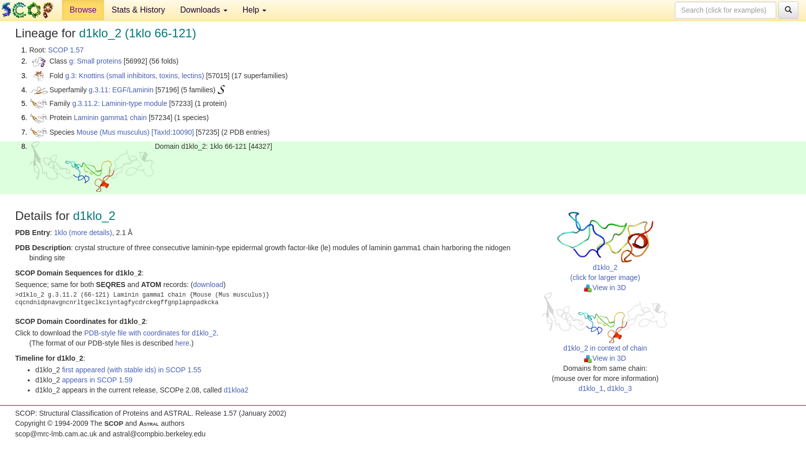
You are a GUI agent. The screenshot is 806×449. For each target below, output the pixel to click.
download (208, 284)
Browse (83, 10)
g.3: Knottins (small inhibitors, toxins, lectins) (134, 76)
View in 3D (605, 288)
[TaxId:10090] (172, 132)
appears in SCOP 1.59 (97, 380)
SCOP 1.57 (66, 50)
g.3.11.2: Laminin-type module (119, 103)
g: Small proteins (95, 61)
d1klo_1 (591, 388)
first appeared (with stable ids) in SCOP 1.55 (131, 370)
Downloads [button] (203, 10)
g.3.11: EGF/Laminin (121, 90)
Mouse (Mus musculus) (113, 132)
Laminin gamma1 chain (110, 118)
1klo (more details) (83, 233)
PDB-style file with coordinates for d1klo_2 (150, 333)
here (182, 343)
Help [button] (254, 10)
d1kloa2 (236, 390)
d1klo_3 (619, 388)
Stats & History (138, 10)
